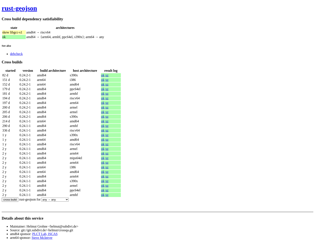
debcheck (16, 54)
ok (103, 75)
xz (106, 75)
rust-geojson (19, 8)
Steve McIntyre (42, 237)
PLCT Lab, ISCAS (45, 234)
